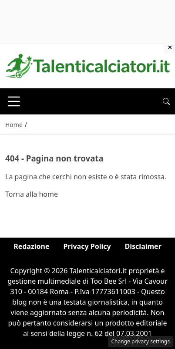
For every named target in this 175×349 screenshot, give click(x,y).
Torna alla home (31, 194)
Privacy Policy (87, 246)
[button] (166, 101)
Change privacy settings (140, 341)
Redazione (31, 246)
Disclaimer (143, 246)
